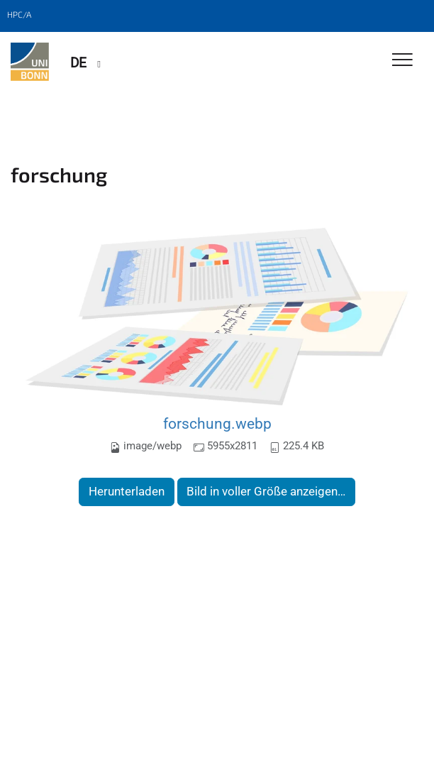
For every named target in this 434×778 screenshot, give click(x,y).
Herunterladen (127, 491)
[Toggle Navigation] (402, 60)
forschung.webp (217, 423)
